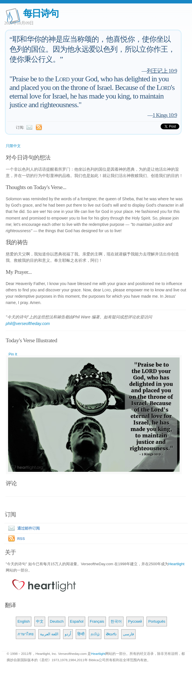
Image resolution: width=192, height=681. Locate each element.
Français (97, 621)
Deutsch (57, 621)
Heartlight (176, 564)
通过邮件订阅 (23, 528)
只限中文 (13, 146)
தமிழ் (95, 634)
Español (76, 621)
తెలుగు (111, 634)
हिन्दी (80, 634)
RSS (21, 538)
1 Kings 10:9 (165, 115)
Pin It (13, 354)
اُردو (68, 634)
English (24, 621)
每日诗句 (40, 13)
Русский (135, 621)
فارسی (128, 634)
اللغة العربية (49, 634)
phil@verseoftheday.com (28, 323)
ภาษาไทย (26, 634)
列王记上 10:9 (162, 71)
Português (156, 621)
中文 (39, 621)
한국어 (116, 621)
